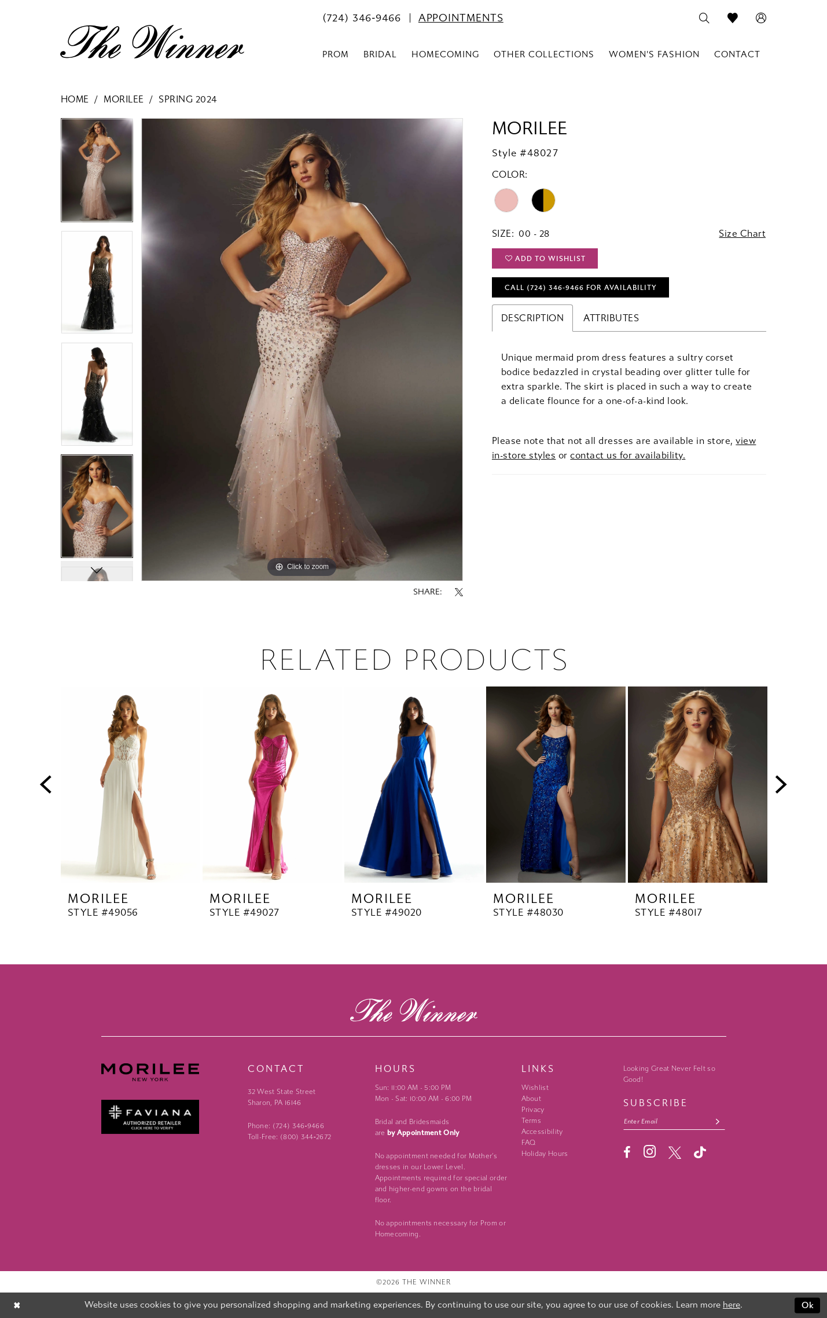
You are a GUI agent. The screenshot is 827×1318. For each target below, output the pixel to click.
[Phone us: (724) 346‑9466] (362, 18)
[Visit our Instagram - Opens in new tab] (650, 1151)
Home (75, 99)
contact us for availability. (627, 455)
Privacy (533, 1110)
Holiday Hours (544, 1154)
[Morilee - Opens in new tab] (168, 1072)
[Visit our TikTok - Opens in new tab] (700, 1152)
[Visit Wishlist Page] (733, 19)
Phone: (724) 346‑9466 (286, 1126)
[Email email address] (674, 1121)
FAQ (528, 1143)
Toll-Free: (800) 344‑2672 (290, 1137)
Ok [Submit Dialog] (808, 1305)
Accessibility (542, 1132)
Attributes (611, 318)
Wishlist (535, 1088)
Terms (531, 1121)
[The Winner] (152, 41)
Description (532, 318)
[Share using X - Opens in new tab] (459, 592)
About (531, 1099)
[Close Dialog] (17, 1305)
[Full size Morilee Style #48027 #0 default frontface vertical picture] (302, 350)
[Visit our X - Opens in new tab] (674, 1152)
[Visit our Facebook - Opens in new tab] (627, 1152)
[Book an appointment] (461, 18)
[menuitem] (362, 18)
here (731, 1305)
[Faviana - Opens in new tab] (168, 1117)
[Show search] (704, 19)
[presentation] (130, 784)
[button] (761, 19)
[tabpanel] (97, 174)
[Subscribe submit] (717, 1121)
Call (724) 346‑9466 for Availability (581, 288)
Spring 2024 (188, 99)
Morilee (124, 99)
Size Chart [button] (742, 233)
